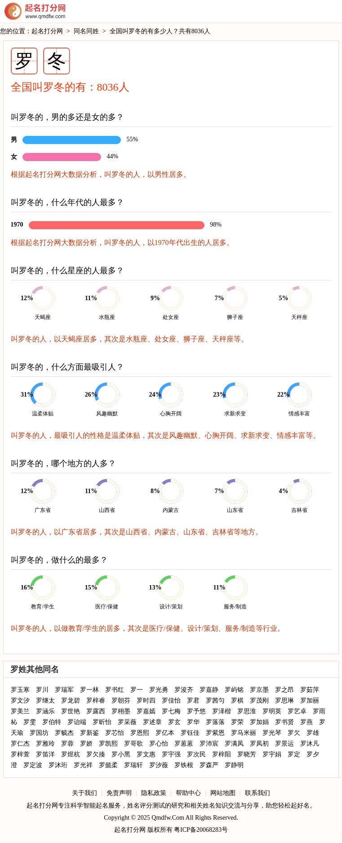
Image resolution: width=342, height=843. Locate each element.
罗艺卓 (297, 711)
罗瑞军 (64, 689)
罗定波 (32, 765)
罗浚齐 (183, 689)
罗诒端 (76, 722)
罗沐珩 (58, 765)
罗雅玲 (45, 743)
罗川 (42, 689)
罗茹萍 (309, 689)
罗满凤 (234, 743)
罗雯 (29, 722)
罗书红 (114, 689)
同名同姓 (86, 31)
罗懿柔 (108, 765)
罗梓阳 (221, 754)
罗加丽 (309, 700)
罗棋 (237, 700)
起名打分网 (35, 11)
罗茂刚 (259, 700)
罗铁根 (183, 765)
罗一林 (89, 689)
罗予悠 (196, 711)
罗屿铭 (234, 689)
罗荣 (237, 722)
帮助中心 (188, 793)
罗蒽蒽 (183, 743)
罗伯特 (51, 722)
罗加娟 (259, 722)
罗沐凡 (309, 743)
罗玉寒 (20, 689)
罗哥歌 (133, 743)
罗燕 (306, 722)
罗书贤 (284, 722)
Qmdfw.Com (167, 817)
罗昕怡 (102, 722)
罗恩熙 (139, 732)
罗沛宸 (209, 743)
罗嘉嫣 (146, 711)
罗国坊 (39, 732)
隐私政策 (153, 793)
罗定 (294, 754)
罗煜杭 (70, 754)
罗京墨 (259, 689)
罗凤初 (259, 743)
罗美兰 (20, 711)
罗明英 (271, 711)
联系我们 (257, 793)
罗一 (136, 689)
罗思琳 (284, 700)
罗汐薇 (158, 765)
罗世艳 (70, 711)
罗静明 (234, 765)
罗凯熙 (108, 743)
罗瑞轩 (133, 765)
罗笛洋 (45, 754)
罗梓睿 (95, 700)
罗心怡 (158, 743)
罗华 (193, 722)
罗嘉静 (209, 689)
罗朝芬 (120, 700)
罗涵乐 (45, 711)
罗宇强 (171, 754)
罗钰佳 (190, 732)
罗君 (193, 700)
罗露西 (95, 711)
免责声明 (119, 793)
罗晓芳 (246, 754)
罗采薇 (127, 722)
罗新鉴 (89, 732)
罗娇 (86, 743)
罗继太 (45, 700)
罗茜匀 (215, 700)
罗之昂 (284, 689)
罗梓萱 (20, 754)
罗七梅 (171, 711)
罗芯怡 (114, 732)
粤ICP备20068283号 (201, 829)
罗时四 (146, 700)
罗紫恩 (215, 732)
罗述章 (152, 722)
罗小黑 (120, 754)
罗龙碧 (70, 700)
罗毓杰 (64, 732)
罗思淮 (246, 711)
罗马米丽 (243, 732)
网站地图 (222, 793)
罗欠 (294, 732)
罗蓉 (67, 743)
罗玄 (174, 722)
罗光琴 (271, 732)
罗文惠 (146, 754)
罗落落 (215, 722)
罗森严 (209, 765)
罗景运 (284, 743)
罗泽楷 (221, 711)
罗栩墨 (120, 711)
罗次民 (196, 754)
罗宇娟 (271, 754)
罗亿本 (164, 732)
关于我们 (84, 793)
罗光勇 (158, 689)
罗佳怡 (171, 700)
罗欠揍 (95, 754)
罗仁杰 (20, 743)
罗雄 (312, 732)
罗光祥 (83, 765)
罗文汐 (20, 700)
